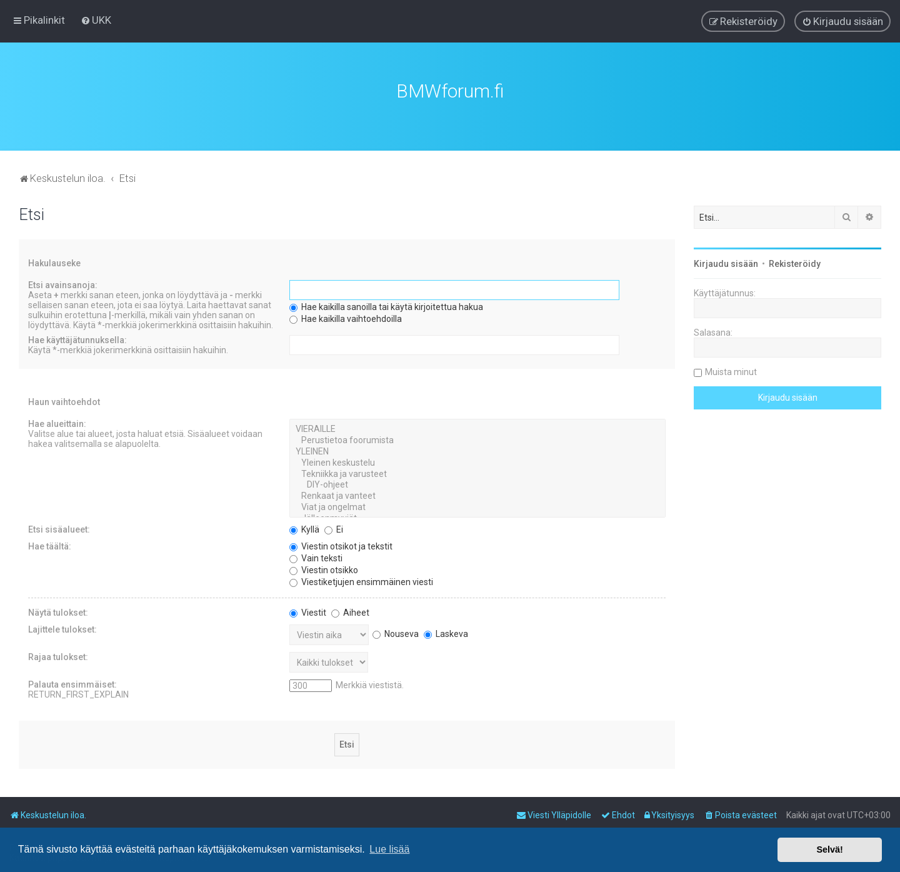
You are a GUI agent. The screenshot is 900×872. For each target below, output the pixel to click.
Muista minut (731, 371)
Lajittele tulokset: (62, 628)
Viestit (307, 611)
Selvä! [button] (829, 849)
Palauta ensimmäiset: (72, 683)
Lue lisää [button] (389, 849)
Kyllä (304, 528)
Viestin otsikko (323, 568)
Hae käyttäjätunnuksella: (77, 339)
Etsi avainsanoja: (63, 284)
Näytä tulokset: (58, 611)
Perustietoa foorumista (477, 439)
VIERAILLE (477, 428)
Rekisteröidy (795, 263)
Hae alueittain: (57, 423)
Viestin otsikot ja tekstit (340, 544)
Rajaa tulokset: (58, 655)
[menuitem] (96, 20)
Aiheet (350, 611)
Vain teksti (315, 556)
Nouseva (395, 632)
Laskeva (446, 632)
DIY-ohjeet (477, 483)
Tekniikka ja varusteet (477, 472)
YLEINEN (477, 450)
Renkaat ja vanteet (477, 495)
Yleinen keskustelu (477, 461)
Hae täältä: (49, 544)
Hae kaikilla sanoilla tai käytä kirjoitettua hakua (386, 306)
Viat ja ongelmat (477, 505)
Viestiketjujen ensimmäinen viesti (361, 580)
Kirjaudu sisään (726, 263)
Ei (333, 528)
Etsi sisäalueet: (59, 528)
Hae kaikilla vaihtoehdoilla (345, 318)
